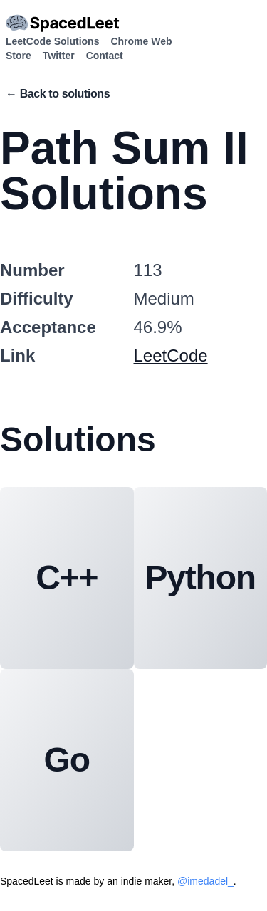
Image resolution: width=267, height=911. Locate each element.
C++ (67, 577)
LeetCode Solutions (52, 41)
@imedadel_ (205, 881)
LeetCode (171, 355)
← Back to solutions (58, 94)
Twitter (59, 55)
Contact (104, 55)
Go (67, 760)
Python (200, 577)
